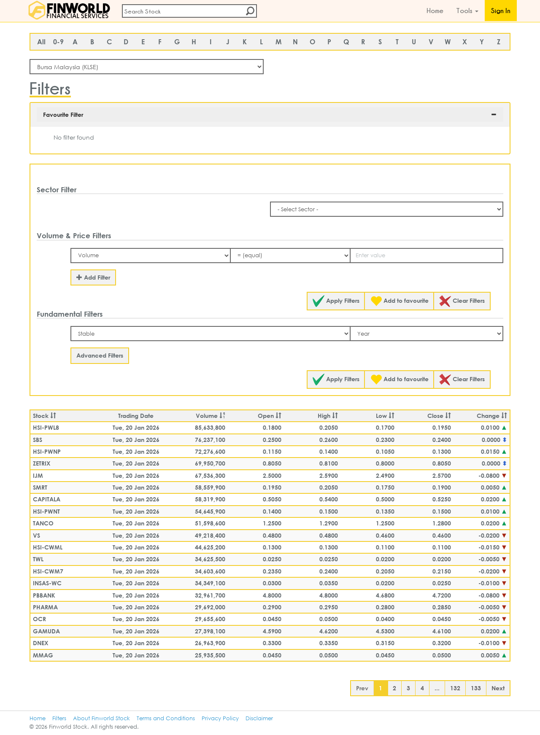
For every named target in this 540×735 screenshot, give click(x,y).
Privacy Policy (220, 718)
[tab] (270, 114)
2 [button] (394, 688)
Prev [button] (362, 688)
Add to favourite (399, 301)
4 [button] (422, 688)
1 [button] (380, 688)
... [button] (437, 688)
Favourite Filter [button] (63, 114)
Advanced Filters (99, 355)
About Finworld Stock (101, 718)
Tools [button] (467, 10)
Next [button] (498, 688)
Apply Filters (336, 301)
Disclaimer (259, 718)
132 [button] (455, 688)
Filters (59, 718)
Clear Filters (462, 301)
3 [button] (408, 688)
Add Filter (93, 277)
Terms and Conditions (166, 718)
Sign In (500, 10)
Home (435, 10)
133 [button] (476, 688)
